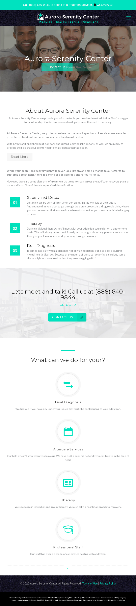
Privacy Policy (108, 583)
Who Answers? (105, 5)
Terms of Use (90, 583)
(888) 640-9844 (39, 4)
